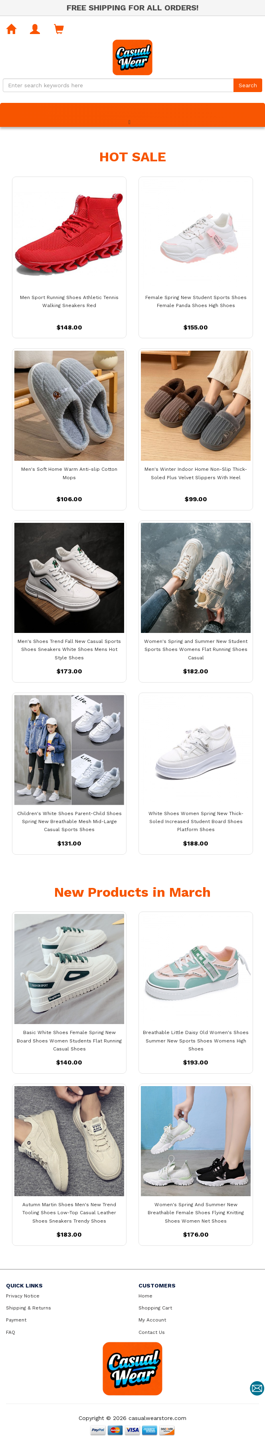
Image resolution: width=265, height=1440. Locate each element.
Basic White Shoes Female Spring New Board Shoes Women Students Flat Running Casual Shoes (69, 1040)
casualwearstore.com (157, 1418)
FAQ (10, 1332)
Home (145, 1296)
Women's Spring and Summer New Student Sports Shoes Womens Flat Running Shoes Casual (195, 649)
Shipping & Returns (28, 1308)
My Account (152, 1320)
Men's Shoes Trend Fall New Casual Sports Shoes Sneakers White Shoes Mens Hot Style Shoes (69, 649)
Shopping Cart (155, 1308)
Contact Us (151, 1332)
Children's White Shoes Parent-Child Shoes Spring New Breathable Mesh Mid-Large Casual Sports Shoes (69, 821)
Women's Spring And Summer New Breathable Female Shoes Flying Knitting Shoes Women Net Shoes (196, 1212)
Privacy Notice (23, 1296)
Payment (16, 1320)
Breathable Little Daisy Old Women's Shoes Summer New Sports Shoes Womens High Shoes (196, 1040)
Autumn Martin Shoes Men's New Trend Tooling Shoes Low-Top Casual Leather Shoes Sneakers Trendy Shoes (69, 1212)
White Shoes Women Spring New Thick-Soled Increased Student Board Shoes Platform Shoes (195, 821)
